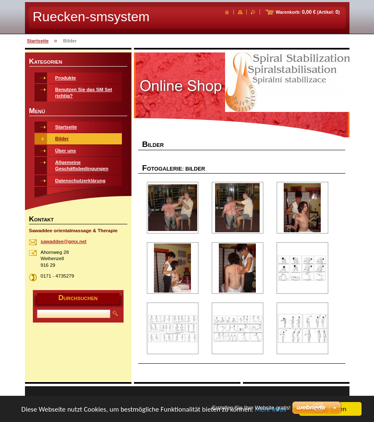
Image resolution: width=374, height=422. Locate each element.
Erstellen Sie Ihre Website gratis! (251, 408)
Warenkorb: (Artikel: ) (308, 12)
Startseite (38, 40)
